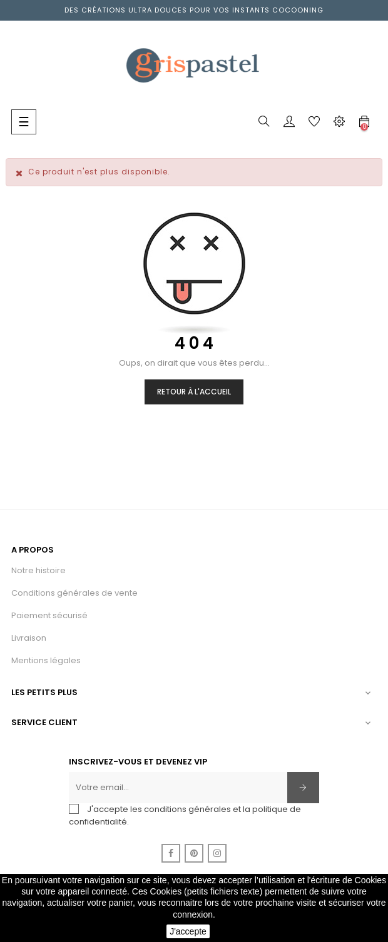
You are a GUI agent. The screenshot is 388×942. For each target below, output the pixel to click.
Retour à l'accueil (194, 391)
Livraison (28, 638)
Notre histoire (38, 570)
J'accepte (188, 931)
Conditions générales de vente (74, 593)
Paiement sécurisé (49, 615)
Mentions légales (46, 660)
